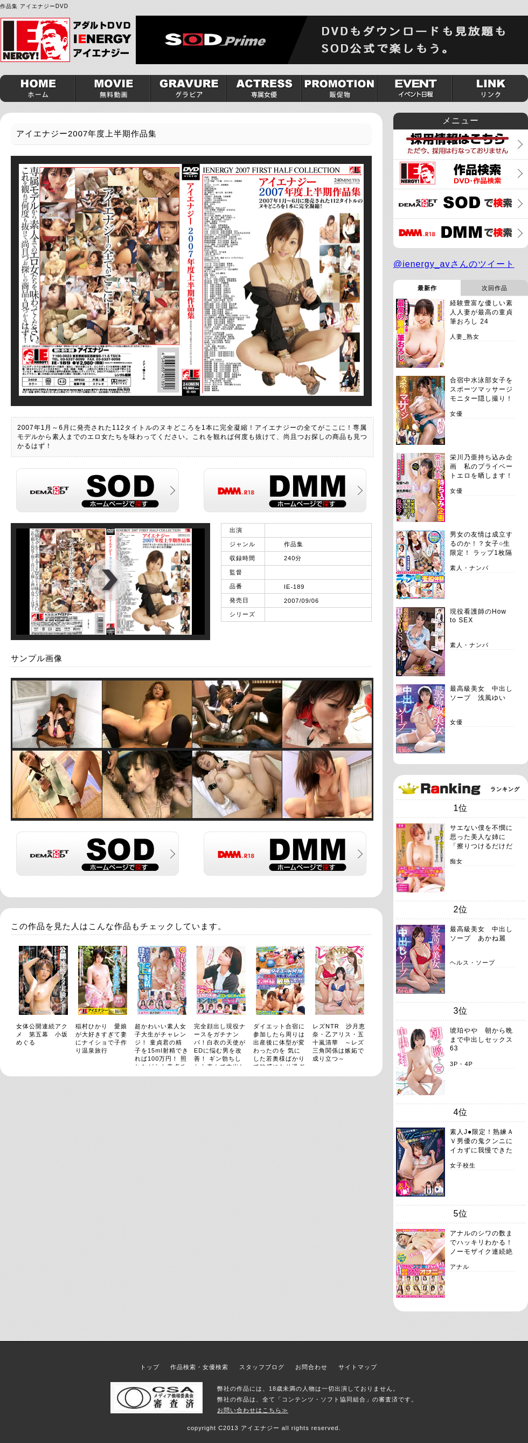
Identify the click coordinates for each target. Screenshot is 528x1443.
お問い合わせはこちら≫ (252, 1410)
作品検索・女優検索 (199, 1367)
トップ (149, 1367)
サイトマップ (357, 1367)
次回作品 (495, 288)
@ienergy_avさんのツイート (454, 264)
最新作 (427, 288)
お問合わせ (311, 1367)
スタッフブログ (261, 1367)
